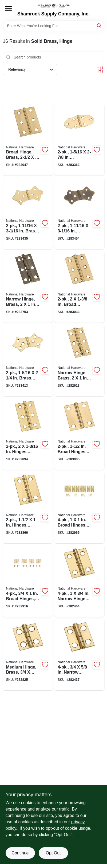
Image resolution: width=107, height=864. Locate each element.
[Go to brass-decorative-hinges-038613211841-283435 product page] (28, 213)
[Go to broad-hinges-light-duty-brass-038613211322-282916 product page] (28, 581)
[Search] (99, 25)
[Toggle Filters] (100, 69)
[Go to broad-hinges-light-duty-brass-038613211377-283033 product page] (79, 287)
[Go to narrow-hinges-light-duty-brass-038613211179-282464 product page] (79, 581)
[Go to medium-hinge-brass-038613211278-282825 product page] (28, 655)
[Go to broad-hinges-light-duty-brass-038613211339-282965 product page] (79, 508)
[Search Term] (53, 25)
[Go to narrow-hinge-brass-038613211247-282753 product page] (28, 287)
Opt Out (53, 853)
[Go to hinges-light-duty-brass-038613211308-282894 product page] (28, 434)
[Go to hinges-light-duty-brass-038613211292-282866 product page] (28, 508)
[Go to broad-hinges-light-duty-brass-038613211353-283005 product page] (79, 434)
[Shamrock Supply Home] (54, 5)
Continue (20, 853)
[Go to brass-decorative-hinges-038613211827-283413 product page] (28, 360)
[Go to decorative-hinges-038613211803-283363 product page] (79, 140)
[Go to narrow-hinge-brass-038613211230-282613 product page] (79, 360)
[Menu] (8, 8)
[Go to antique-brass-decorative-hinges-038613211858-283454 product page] (79, 213)
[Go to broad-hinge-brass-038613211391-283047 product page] (28, 140)
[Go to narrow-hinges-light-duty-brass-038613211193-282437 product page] (79, 655)
